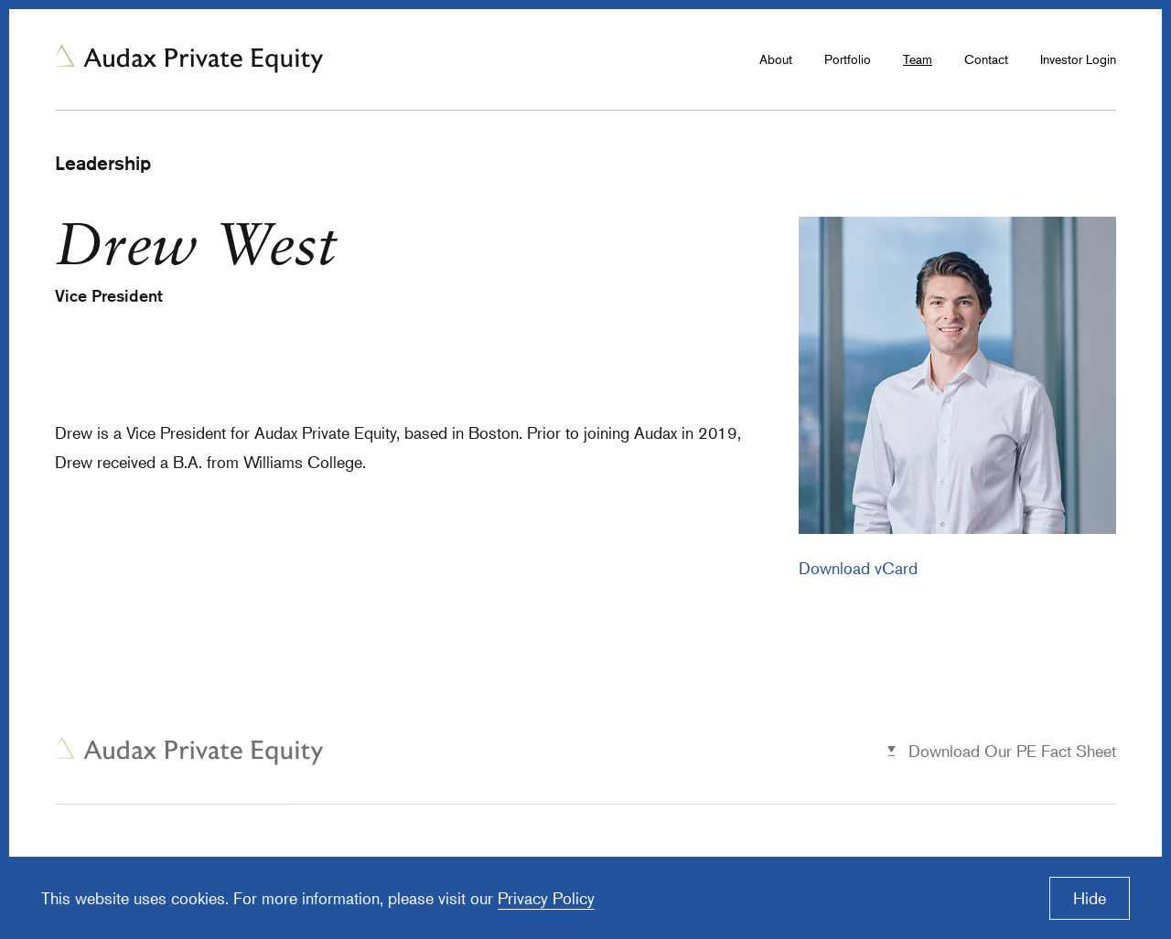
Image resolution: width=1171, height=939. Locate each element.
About (775, 59)
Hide (1089, 898)
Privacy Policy (546, 898)
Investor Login (1078, 59)
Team (917, 59)
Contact (986, 59)
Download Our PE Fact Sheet (1012, 751)
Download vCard (858, 568)
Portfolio (847, 59)
